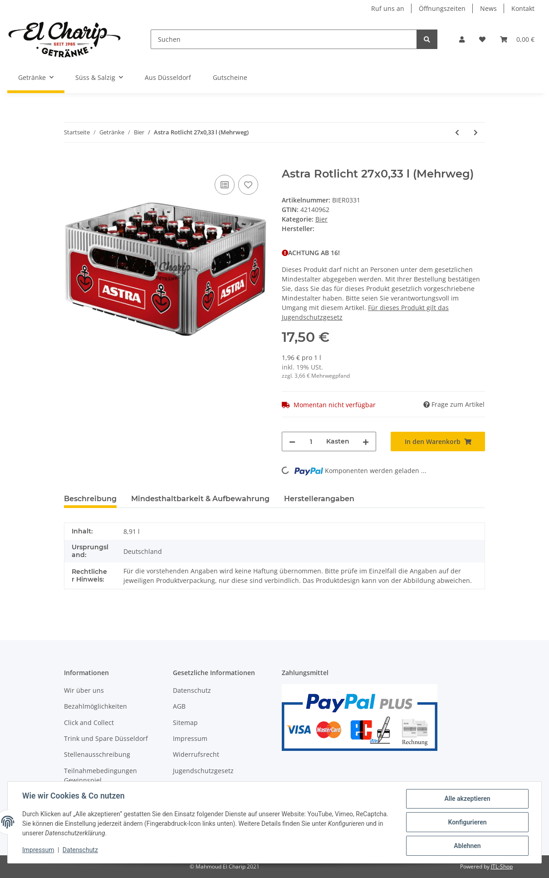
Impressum (190, 738)
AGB (179, 706)
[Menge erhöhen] (366, 441)
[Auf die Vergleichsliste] (225, 185)
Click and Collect (89, 722)
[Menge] (311, 441)
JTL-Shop (502, 866)
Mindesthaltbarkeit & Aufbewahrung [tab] (200, 498)
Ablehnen (467, 845)
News (488, 8)
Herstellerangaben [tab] (319, 498)
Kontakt (522, 8)
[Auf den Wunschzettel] (248, 185)
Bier (321, 219)
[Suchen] (284, 39)
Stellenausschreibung (97, 754)
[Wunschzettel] (482, 39)
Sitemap (185, 722)
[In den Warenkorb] (71, 163)
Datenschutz (192, 690)
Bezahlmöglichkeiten (95, 706)
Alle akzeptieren (467, 798)
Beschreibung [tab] (90, 498)
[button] (462, 39)
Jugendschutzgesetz (203, 770)
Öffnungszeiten (442, 8)
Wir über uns (84, 690)
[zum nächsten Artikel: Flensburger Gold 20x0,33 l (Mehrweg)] (475, 132)
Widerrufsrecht (196, 754)
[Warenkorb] (517, 39)
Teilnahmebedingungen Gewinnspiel (100, 775)
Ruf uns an (387, 8)
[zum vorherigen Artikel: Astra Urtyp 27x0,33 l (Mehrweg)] (457, 132)
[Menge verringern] (292, 441)
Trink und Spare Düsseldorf (106, 738)
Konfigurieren (467, 822)
